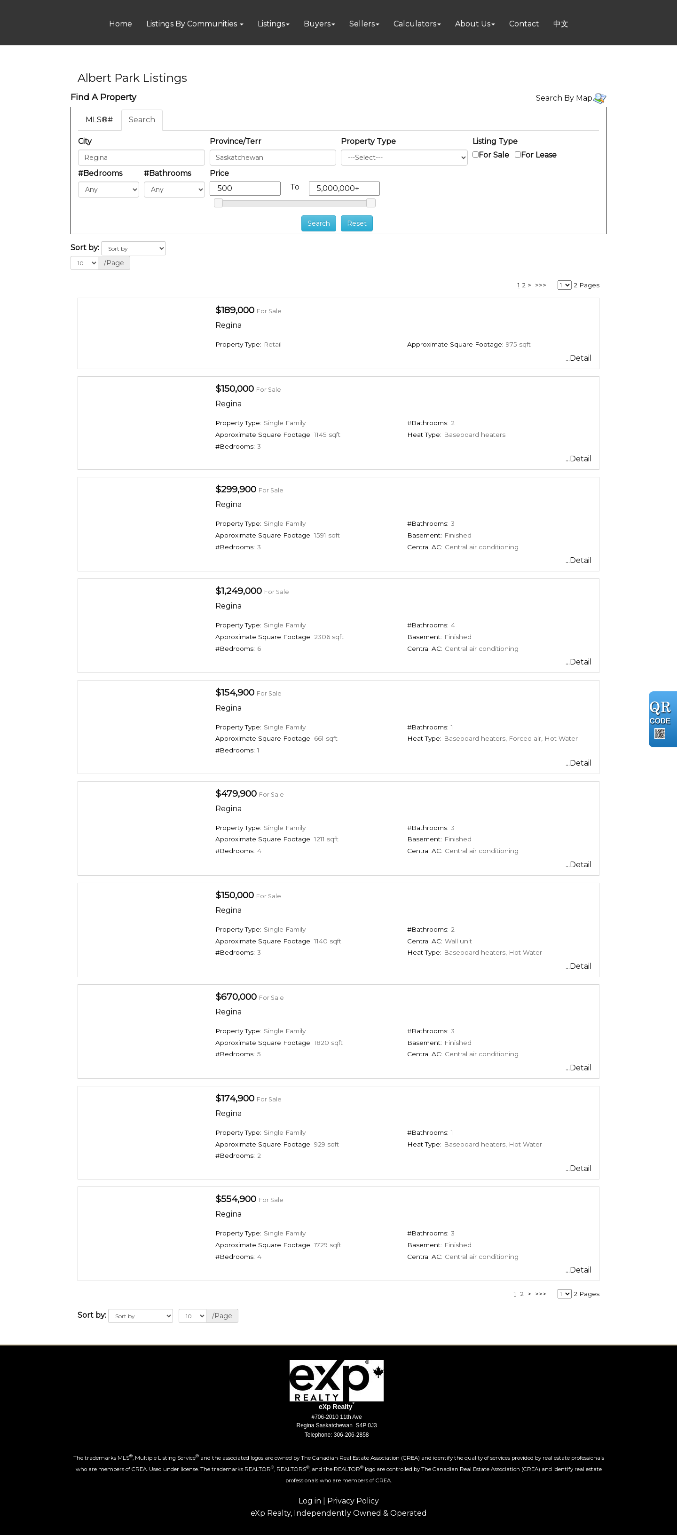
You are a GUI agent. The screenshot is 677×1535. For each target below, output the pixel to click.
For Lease (539, 154)
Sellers (362, 23)
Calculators (415, 23)
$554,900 (235, 1198)
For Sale (494, 154)
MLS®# (99, 119)
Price (219, 173)
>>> (540, 285)
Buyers (317, 23)
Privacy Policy (353, 1500)
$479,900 (236, 793)
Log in (310, 1500)
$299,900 (235, 489)
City (85, 141)
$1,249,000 (238, 590)
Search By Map (564, 98)
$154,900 (234, 692)
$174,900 (234, 1098)
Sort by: (85, 247)
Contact (524, 23)
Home (120, 23)
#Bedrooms (100, 173)
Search (142, 119)
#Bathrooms (167, 173)
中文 (560, 23)
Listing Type (495, 141)
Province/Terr (235, 141)
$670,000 (236, 996)
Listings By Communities (192, 23)
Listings (271, 23)
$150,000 (234, 388)
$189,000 (234, 310)
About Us (472, 23)
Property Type (368, 141)
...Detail (579, 358)
